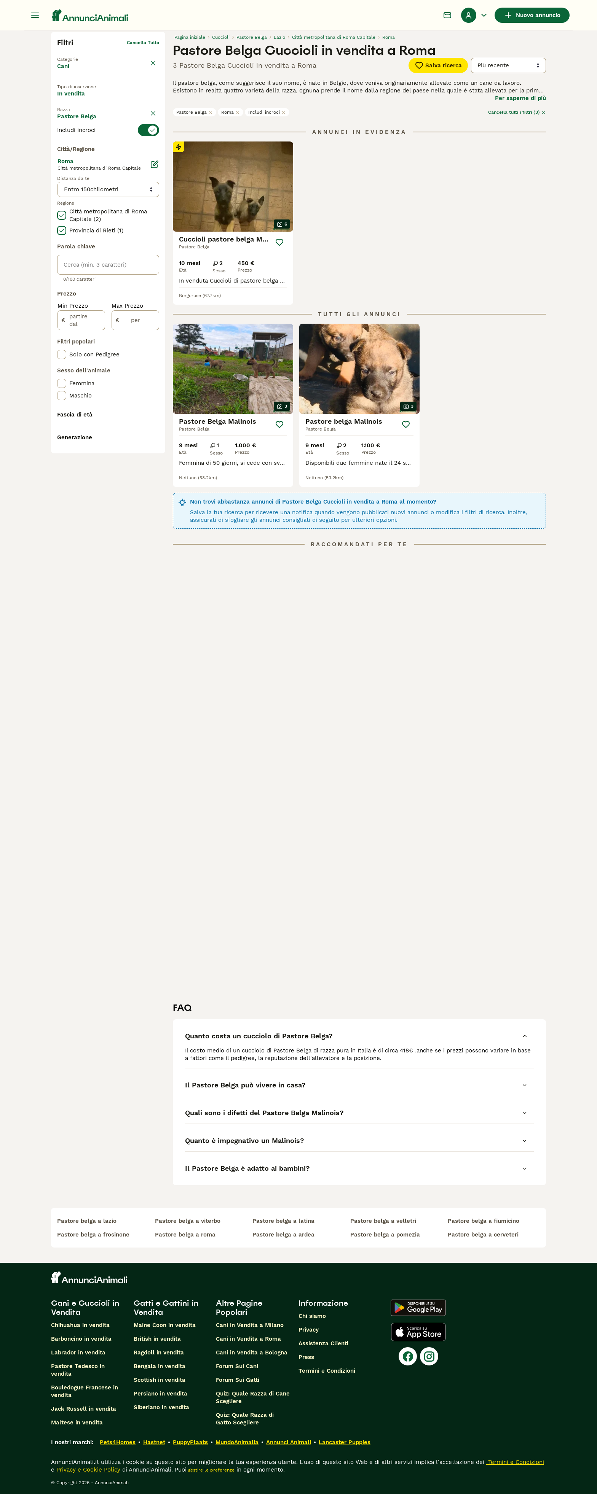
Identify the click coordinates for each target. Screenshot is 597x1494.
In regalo (119, 100)
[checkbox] (61, 187)
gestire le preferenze (211, 1470)
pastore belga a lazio (87, 1220)
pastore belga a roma (185, 1234)
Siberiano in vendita (161, 1407)
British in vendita (157, 1338)
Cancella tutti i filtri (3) (517, 112)
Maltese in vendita (77, 1422)
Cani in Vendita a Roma (248, 1338)
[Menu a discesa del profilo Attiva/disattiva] (474, 15)
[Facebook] (408, 1356)
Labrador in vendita (78, 1352)
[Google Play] (418, 1308)
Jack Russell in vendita (83, 1408)
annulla (150, 136)
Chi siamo (312, 1316)
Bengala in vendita (159, 1366)
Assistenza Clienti (323, 1343)
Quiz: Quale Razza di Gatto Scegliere (245, 1418)
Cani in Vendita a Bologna (251, 1352)
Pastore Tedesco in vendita (78, 1370)
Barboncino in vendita (81, 1338)
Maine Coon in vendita (165, 1325)
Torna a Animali (75, 54)
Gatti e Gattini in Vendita (166, 1308)
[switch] (108, 150)
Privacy (308, 1329)
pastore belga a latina (283, 1220)
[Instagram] (429, 1356)
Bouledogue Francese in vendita (84, 1391)
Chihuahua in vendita (80, 1325)
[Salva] (279, 242)
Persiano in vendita (160, 1393)
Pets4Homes (118, 1442)
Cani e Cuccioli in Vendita (85, 1308)
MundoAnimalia (237, 1442)
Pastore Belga (194, 112)
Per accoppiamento (91, 117)
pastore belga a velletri (383, 1220)
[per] (135, 495)
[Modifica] (154, 339)
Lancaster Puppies (344, 1442)
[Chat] (447, 15)
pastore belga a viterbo (187, 1220)
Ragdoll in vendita (159, 1352)
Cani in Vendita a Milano (250, 1325)
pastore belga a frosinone (93, 1234)
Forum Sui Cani (237, 1366)
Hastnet (154, 1442)
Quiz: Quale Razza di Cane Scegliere (253, 1397)
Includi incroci (267, 112)
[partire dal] (81, 495)
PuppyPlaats (190, 1442)
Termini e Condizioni (326, 1370)
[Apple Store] (418, 1332)
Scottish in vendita (159, 1379)
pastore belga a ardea (283, 1234)
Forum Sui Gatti (237, 1379)
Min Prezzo (72, 480)
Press (306, 1357)
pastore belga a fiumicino (483, 1220)
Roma (230, 112)
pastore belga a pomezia (385, 1234)
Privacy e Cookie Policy (87, 1469)
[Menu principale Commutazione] (35, 15)
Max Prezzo (127, 480)
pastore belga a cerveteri (483, 1234)
